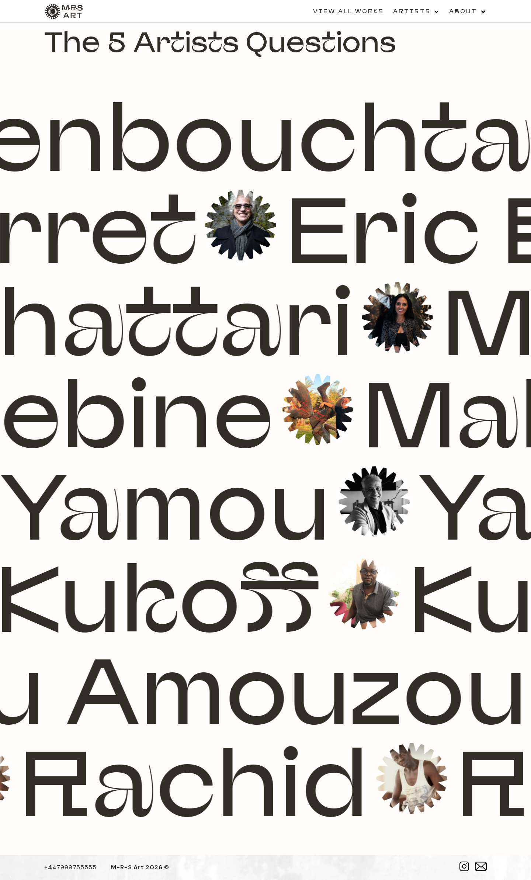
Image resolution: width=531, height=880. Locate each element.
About (463, 11)
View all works (348, 11)
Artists (412, 11)
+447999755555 (70, 867)
